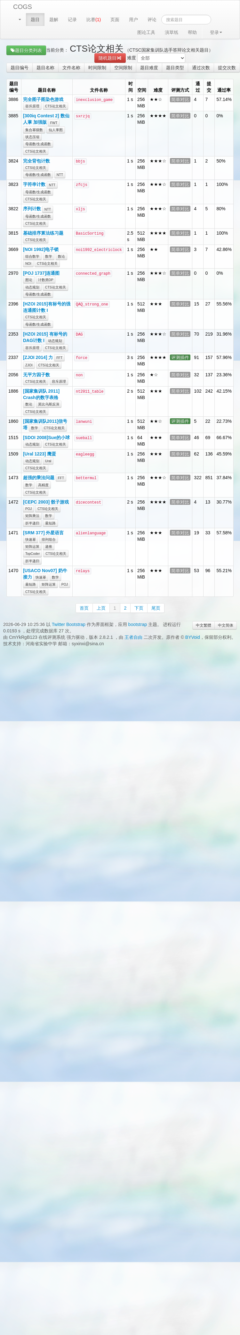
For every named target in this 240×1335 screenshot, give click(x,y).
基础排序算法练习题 (43, 233)
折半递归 (32, 523)
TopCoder (32, 553)
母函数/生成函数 (38, 144)
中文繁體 (203, 625)
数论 (61, 256)
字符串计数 (34, 184)
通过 (198, 87)
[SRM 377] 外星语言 (43, 532)
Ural (48, 461)
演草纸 (171, 32)
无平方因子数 (36, 374)
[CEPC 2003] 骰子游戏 (46, 502)
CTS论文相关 (55, 106)
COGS (22, 6)
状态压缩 (32, 137)
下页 (138, 608)
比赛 (93, 19)
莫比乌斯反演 (48, 404)
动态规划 (32, 287)
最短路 (50, 523)
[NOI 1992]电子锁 (41, 249)
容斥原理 (32, 106)
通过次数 (201, 67)
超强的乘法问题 (38, 477)
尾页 (155, 608)
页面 (114, 19)
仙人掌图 (56, 130)
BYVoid (192, 637)
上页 (101, 608)
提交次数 (227, 67)
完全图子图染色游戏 (43, 99)
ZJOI (29, 365)
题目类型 (175, 67)
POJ (28, 509)
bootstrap (137, 624)
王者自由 (133, 637)
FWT (54, 123)
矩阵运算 (32, 546)
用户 (133, 19)
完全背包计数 (36, 160)
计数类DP (45, 280)
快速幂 (30, 539)
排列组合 (49, 539)
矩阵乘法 (32, 516)
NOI (28, 263)
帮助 (192, 32)
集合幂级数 (34, 130)
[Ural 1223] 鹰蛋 (39, 453)
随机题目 (110, 58)
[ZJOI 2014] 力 (38, 357)
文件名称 (71, 67)
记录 (72, 19)
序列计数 (32, 208)
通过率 (224, 90)
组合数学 (32, 256)
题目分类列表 (26, 50)
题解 (53, 19)
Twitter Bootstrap (68, 624)
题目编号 (19, 67)
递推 (48, 546)
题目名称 (45, 67)
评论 (152, 19)
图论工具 (146, 32)
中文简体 (225, 625)
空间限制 (123, 67)
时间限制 (97, 67)
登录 (216, 32)
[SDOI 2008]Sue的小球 (46, 437)
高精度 (43, 485)
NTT (60, 175)
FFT (59, 358)
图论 (28, 280)
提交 (209, 87)
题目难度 (149, 67)
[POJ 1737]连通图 (41, 273)
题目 (35, 19)
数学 (48, 256)
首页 (84, 608)
